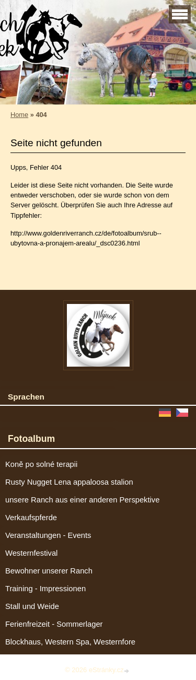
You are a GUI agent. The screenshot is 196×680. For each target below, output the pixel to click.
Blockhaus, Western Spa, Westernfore (70, 642)
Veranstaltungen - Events (48, 535)
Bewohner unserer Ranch (49, 571)
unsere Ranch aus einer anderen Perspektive (82, 500)
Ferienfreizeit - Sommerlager (54, 624)
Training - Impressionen (45, 588)
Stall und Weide (32, 606)
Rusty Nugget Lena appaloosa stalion (69, 482)
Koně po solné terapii (41, 464)
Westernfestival (31, 553)
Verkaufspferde (31, 517)
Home (19, 115)
